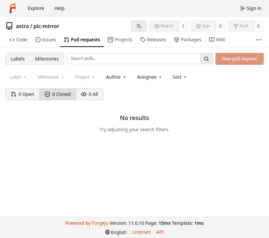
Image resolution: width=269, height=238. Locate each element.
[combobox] (116, 77)
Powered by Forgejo (87, 223)
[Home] (12, 8)
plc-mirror (46, 26)
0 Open (22, 94)
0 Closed (58, 94)
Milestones (47, 59)
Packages (187, 39)
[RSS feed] (139, 25)
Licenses (141, 232)
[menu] (180, 77)
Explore (36, 8)
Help (59, 8)
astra (22, 26)
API (160, 232)
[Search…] (206, 58)
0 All (89, 94)
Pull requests (82, 39)
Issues (45, 39)
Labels (18, 59)
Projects (120, 39)
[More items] (259, 40)
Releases (153, 39)
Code (18, 39)
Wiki (217, 39)
